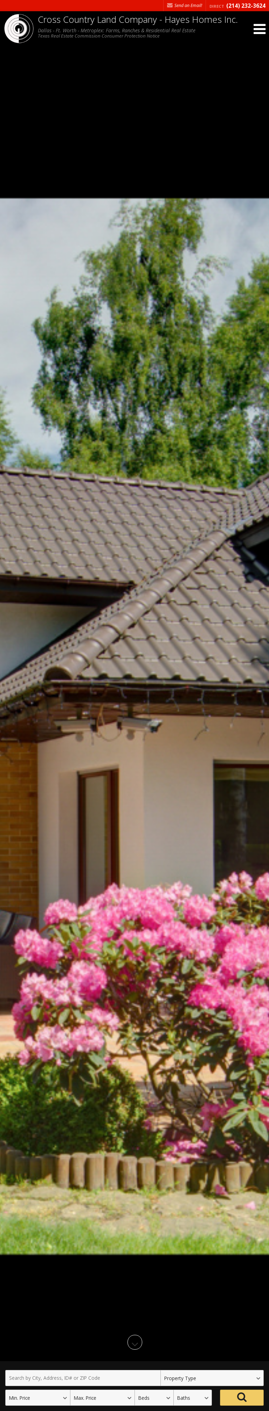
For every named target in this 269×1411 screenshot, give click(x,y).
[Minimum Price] (37, 1398)
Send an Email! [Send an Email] (184, 5)
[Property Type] (212, 1378)
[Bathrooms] (192, 1398)
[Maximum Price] (102, 1398)
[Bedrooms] (153, 1398)
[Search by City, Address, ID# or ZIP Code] (82, 1378)
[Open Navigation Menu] (259, 29)
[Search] (242, 1398)
